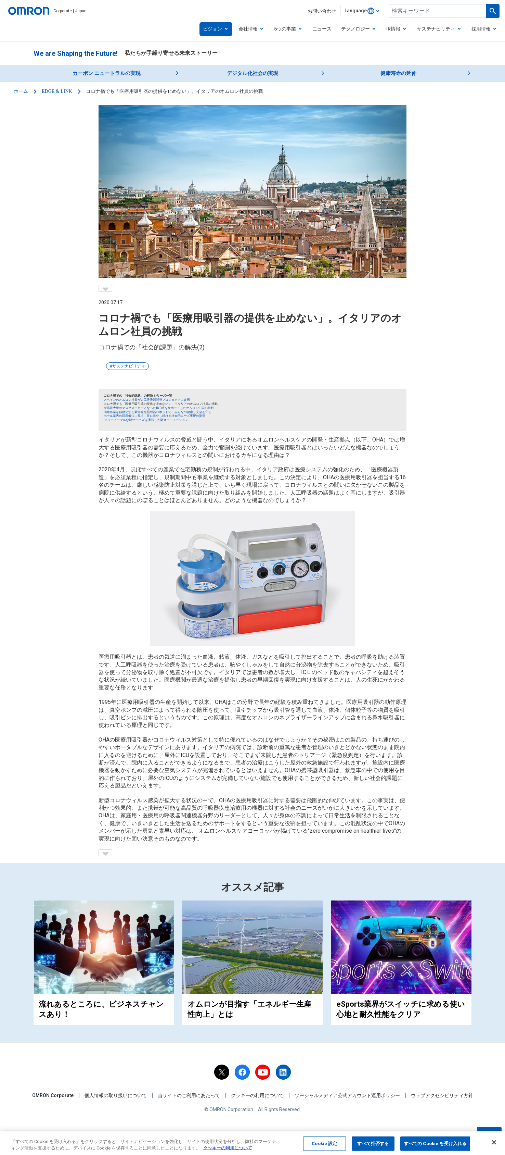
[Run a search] (493, 11)
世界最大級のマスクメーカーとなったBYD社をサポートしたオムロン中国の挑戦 (159, 408)
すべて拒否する (373, 1147)
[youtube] (262, 1072)
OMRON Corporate (53, 1095)
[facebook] (242, 1072)
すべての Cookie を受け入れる (435, 1147)
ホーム (21, 91)
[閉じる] (494, 1146)
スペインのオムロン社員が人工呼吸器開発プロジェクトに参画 (147, 399)
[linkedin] (283, 1072)
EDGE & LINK (57, 91)
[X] (221, 1072)
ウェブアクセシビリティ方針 (442, 1095)
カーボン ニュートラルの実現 (107, 73)
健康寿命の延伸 (398, 73)
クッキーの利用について (257, 1095)
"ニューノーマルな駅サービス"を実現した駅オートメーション (146, 420)
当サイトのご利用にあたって (189, 1095)
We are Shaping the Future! (76, 53)
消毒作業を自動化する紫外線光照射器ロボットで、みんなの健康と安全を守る (157, 412)
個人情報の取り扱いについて (116, 1095)
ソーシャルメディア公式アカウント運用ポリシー (347, 1095)
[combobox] (361, 11)
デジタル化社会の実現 (252, 73)
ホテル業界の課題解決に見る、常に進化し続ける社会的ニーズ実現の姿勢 (154, 416)
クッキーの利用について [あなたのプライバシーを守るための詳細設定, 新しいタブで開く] (227, 1152)
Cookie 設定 (324, 1147)
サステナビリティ (128, 366)
